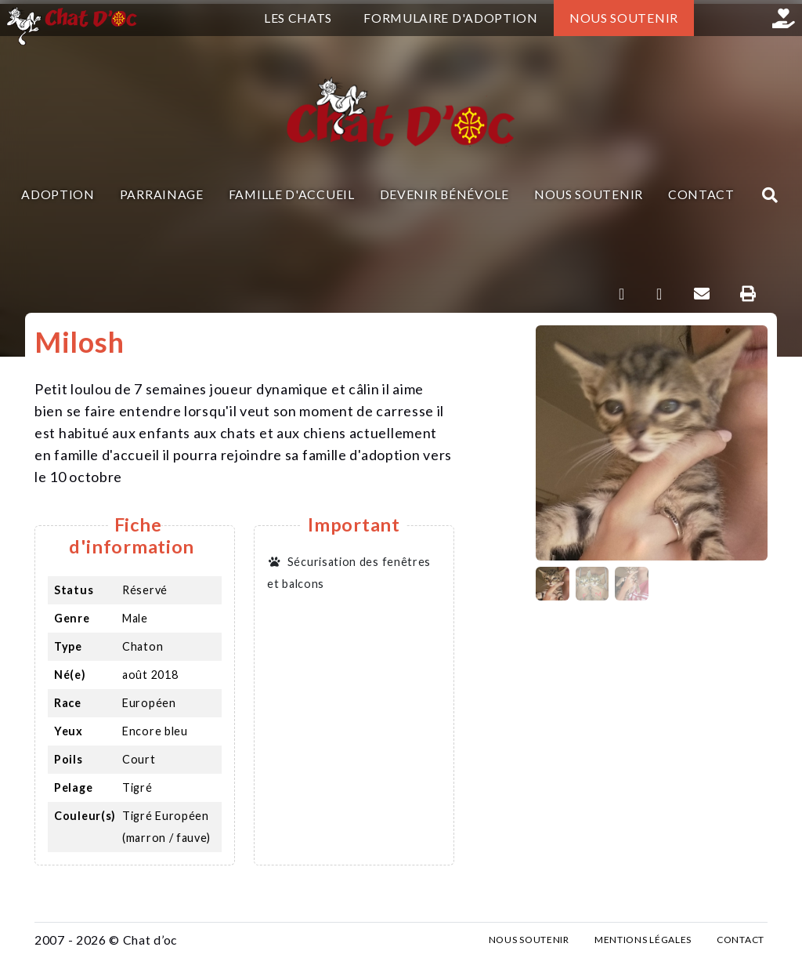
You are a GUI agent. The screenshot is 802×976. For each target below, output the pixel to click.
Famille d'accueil (292, 194)
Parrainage (162, 194)
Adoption (58, 194)
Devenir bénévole (444, 194)
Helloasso (784, 18)
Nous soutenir (623, 17)
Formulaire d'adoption (450, 17)
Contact (701, 194)
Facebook (712, 18)
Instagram (748, 18)
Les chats (298, 17)
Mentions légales (643, 939)
